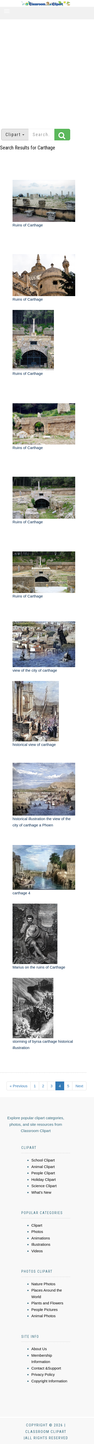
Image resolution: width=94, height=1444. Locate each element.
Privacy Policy (43, 1374)
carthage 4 (21, 893)
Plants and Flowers (47, 1303)
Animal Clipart (43, 1167)
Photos (37, 1231)
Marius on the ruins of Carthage (39, 967)
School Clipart (43, 1160)
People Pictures (44, 1309)
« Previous (19, 1086)
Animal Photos (43, 1316)
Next (79, 1086)
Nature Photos (43, 1284)
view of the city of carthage (35, 670)
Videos (37, 1251)
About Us (39, 1349)
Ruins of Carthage (28, 225)
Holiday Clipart (43, 1179)
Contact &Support (46, 1368)
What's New (41, 1192)
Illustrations (40, 1244)
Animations (40, 1238)
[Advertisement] (47, 71)
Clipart (36, 1225)
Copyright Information (49, 1381)
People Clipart (43, 1173)
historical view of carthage (34, 744)
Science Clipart (44, 1186)
